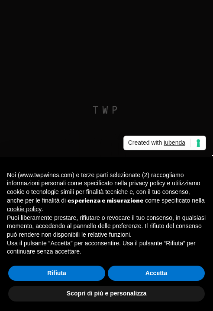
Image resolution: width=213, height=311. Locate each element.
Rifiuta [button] (56, 273)
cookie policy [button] (24, 209)
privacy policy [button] (147, 183)
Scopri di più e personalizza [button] (106, 293)
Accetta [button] (156, 273)
